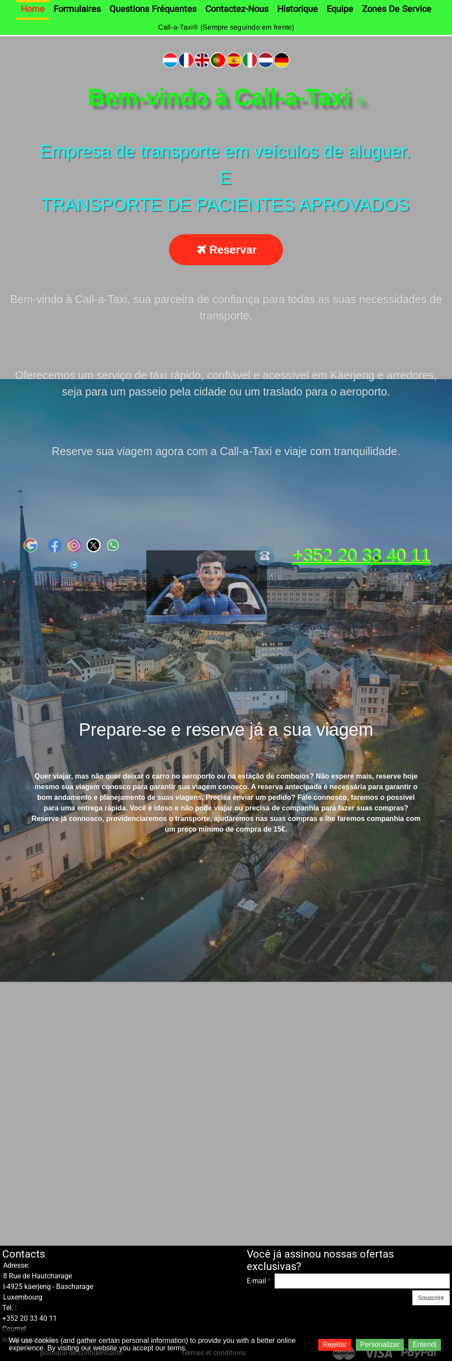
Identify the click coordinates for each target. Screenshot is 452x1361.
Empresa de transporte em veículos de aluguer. (225, 151)
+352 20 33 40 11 (361, 556)
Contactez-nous (236, 10)
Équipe (340, 10)
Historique (297, 10)
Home (33, 10)
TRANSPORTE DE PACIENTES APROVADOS (225, 204)
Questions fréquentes (152, 10)
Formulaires (77, 10)
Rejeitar (335, 1344)
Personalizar (379, 1344)
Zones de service (396, 10)
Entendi (425, 1344)
